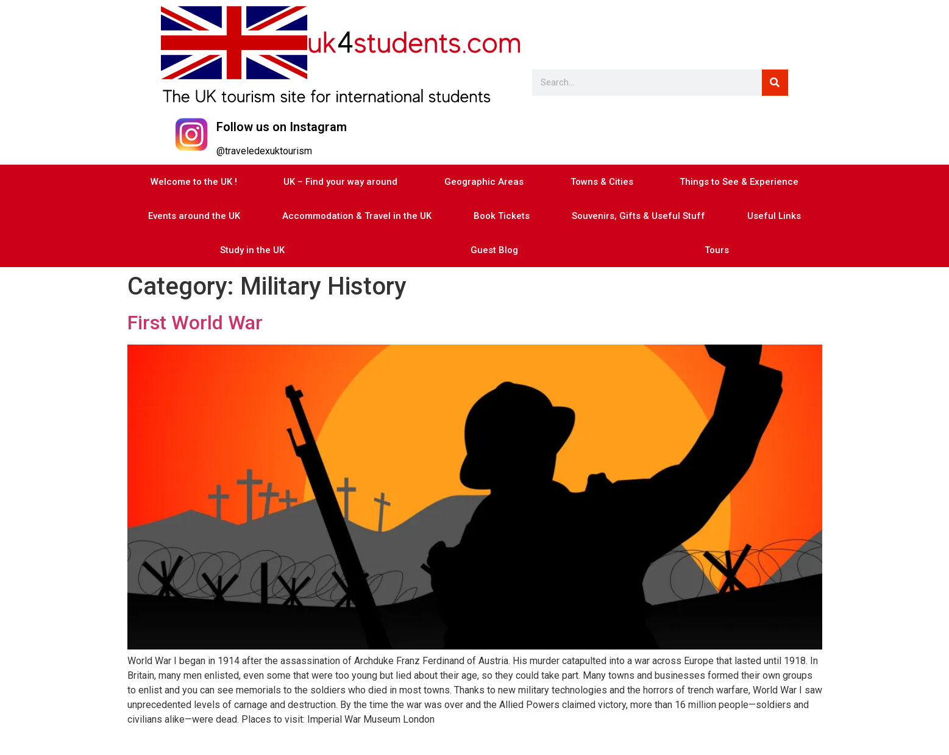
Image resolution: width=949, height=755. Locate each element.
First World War (195, 322)
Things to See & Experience (739, 181)
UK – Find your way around (340, 181)
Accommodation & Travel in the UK (357, 215)
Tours (717, 250)
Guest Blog (494, 250)
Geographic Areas (484, 181)
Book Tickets (502, 215)
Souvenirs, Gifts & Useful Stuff (638, 215)
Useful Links (774, 215)
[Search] (775, 83)
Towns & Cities (601, 181)
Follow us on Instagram (281, 127)
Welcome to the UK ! (194, 181)
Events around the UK (194, 215)
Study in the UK (252, 250)
